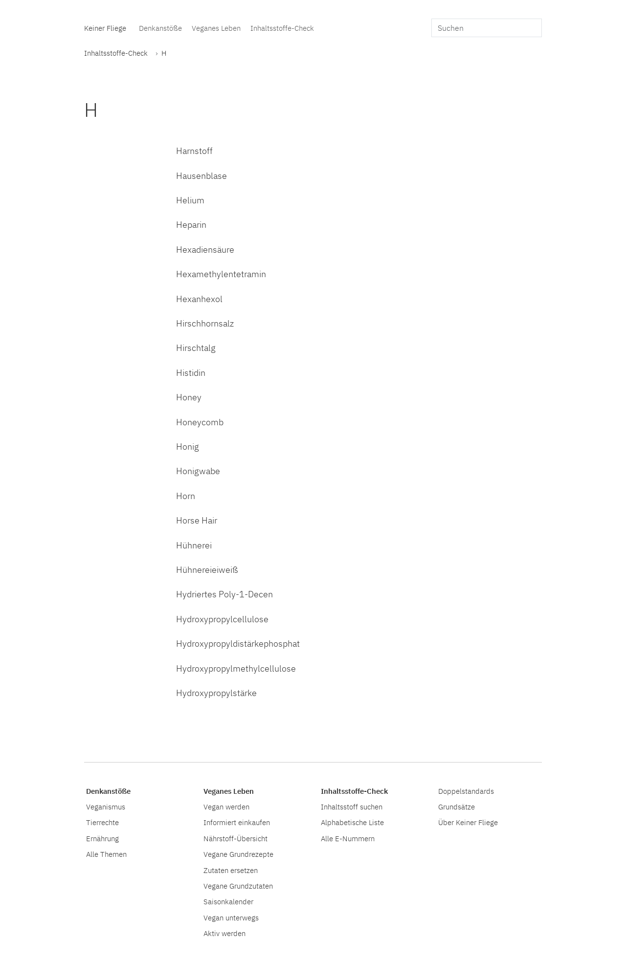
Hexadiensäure (205, 249)
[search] (486, 28)
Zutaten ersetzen (230, 870)
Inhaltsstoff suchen (351, 806)
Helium (190, 200)
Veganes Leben (216, 28)
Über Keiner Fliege (468, 822)
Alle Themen (106, 854)
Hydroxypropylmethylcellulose (236, 668)
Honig (187, 446)
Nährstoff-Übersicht (235, 838)
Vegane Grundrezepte (238, 854)
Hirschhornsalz (205, 323)
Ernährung (102, 838)
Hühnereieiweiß (207, 569)
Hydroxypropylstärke (216, 692)
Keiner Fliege (105, 28)
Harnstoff (194, 150)
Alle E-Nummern (348, 838)
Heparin (191, 224)
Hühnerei (194, 545)
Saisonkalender (228, 901)
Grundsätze (456, 806)
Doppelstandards (466, 791)
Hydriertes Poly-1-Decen (224, 594)
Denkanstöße (160, 28)
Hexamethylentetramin (221, 274)
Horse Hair (196, 520)
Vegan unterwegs (231, 917)
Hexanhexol (199, 299)
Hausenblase (201, 175)
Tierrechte (102, 822)
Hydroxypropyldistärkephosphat (238, 643)
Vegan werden (226, 806)
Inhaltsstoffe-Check (282, 28)
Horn (185, 496)
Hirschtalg (196, 347)
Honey (188, 397)
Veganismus (105, 806)
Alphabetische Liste (352, 822)
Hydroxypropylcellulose (222, 619)
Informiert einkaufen (236, 822)
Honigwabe (198, 471)
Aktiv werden (224, 933)
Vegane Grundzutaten (238, 886)
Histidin (190, 372)
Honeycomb (200, 422)
